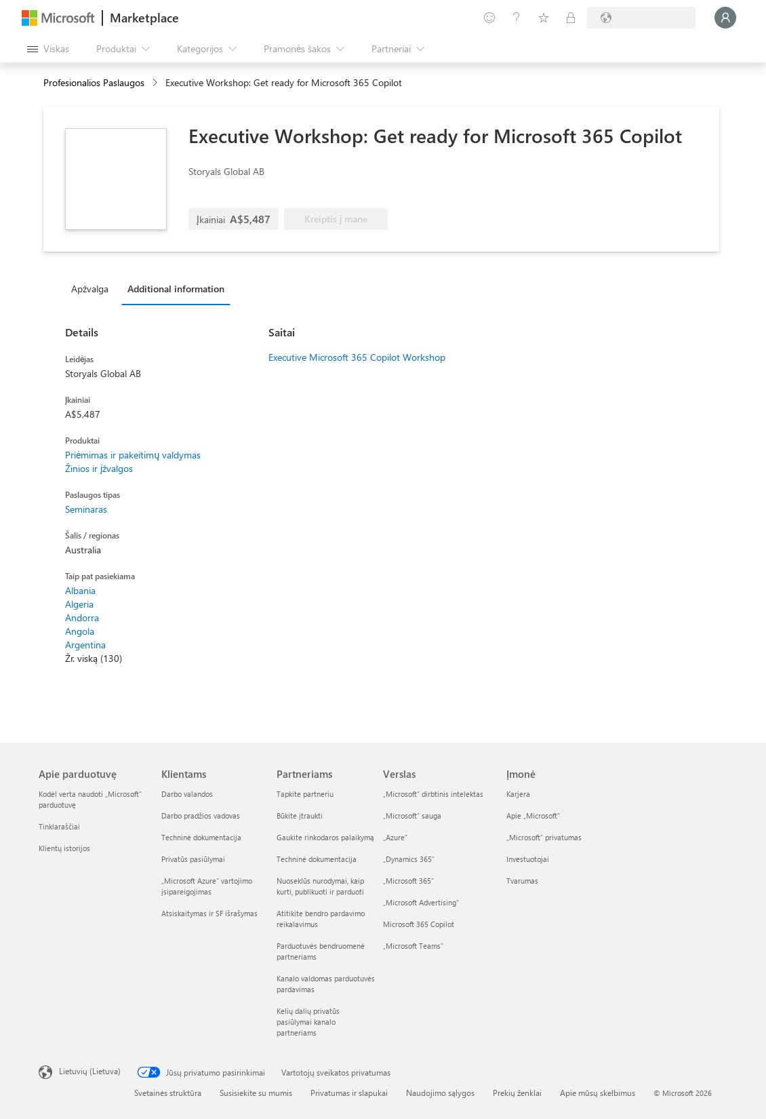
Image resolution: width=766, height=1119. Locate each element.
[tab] (93, 288)
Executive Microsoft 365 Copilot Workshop (356, 357)
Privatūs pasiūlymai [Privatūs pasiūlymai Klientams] (193, 859)
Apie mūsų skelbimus (597, 1092)
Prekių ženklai (517, 1092)
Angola (79, 631)
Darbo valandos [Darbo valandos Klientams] (187, 794)
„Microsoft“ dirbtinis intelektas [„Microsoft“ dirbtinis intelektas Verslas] (433, 794)
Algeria (79, 603)
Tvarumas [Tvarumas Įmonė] (522, 881)
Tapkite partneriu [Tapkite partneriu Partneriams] (305, 794)
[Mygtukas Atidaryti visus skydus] (48, 48)
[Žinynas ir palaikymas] (516, 17)
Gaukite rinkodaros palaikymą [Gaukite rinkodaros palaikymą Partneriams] (325, 837)
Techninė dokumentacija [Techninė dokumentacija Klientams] (201, 837)
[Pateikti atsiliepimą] (489, 17)
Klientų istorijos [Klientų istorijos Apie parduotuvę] (64, 848)
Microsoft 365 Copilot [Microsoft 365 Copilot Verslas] (418, 924)
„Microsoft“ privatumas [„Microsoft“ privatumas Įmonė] (544, 837)
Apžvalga (89, 288)
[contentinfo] (156, 83)
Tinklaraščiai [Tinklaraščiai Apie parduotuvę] (59, 826)
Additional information (175, 288)
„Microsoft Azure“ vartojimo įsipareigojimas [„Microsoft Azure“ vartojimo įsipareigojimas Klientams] (206, 886)
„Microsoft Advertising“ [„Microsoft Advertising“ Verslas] (421, 902)
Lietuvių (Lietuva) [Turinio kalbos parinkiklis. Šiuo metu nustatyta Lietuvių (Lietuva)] (90, 1070)
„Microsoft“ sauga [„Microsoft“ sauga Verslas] (412, 815)
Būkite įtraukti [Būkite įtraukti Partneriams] (300, 815)
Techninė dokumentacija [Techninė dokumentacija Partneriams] (317, 859)
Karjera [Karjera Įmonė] (518, 794)
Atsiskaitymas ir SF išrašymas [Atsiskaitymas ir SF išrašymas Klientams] (209, 913)
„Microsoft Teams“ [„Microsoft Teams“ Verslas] (413, 946)
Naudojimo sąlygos (440, 1092)
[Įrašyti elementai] (544, 17)
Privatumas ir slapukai (349, 1092)
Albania (80, 590)
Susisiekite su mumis (256, 1092)
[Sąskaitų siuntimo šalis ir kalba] (641, 17)
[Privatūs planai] (571, 17)
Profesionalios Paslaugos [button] (93, 82)
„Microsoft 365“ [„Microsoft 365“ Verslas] (408, 881)
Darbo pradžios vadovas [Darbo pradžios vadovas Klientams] (200, 815)
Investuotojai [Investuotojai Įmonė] (527, 859)
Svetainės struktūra (167, 1092)
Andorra (82, 617)
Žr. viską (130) (93, 658)
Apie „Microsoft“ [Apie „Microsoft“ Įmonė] (533, 815)
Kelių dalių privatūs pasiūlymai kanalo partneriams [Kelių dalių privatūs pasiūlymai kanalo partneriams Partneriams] (308, 1022)
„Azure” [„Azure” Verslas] (395, 837)
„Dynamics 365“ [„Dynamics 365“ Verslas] (409, 859)
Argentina (85, 644)
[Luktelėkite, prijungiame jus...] (725, 17)
